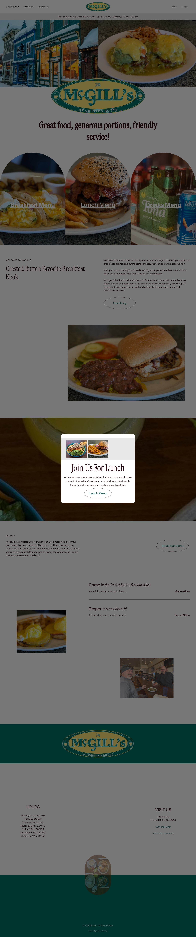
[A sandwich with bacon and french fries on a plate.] (119, 449)
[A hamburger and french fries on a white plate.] (98, 449)
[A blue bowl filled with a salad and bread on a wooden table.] (76, 449)
